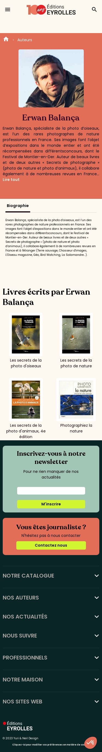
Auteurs (24, 40)
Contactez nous (51, 545)
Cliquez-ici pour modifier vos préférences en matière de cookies (51, 744)
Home (6, 40)
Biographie (18, 205)
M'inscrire (51, 504)
